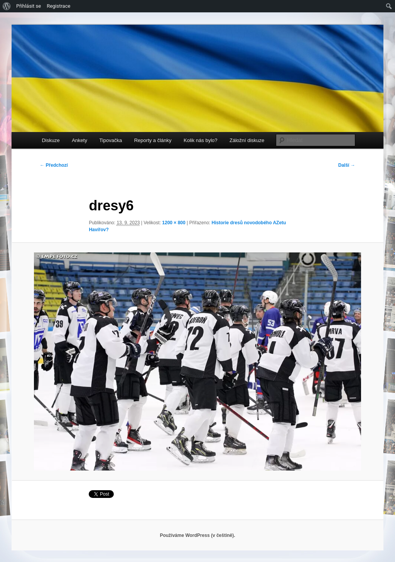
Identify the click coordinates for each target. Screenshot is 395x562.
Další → (346, 165)
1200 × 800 (173, 222)
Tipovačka (110, 140)
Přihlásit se (28, 6)
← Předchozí (54, 165)
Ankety (79, 140)
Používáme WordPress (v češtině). (197, 535)
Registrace (58, 6)
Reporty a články (153, 140)
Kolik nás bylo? (200, 140)
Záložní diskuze (247, 140)
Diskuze (50, 140)
